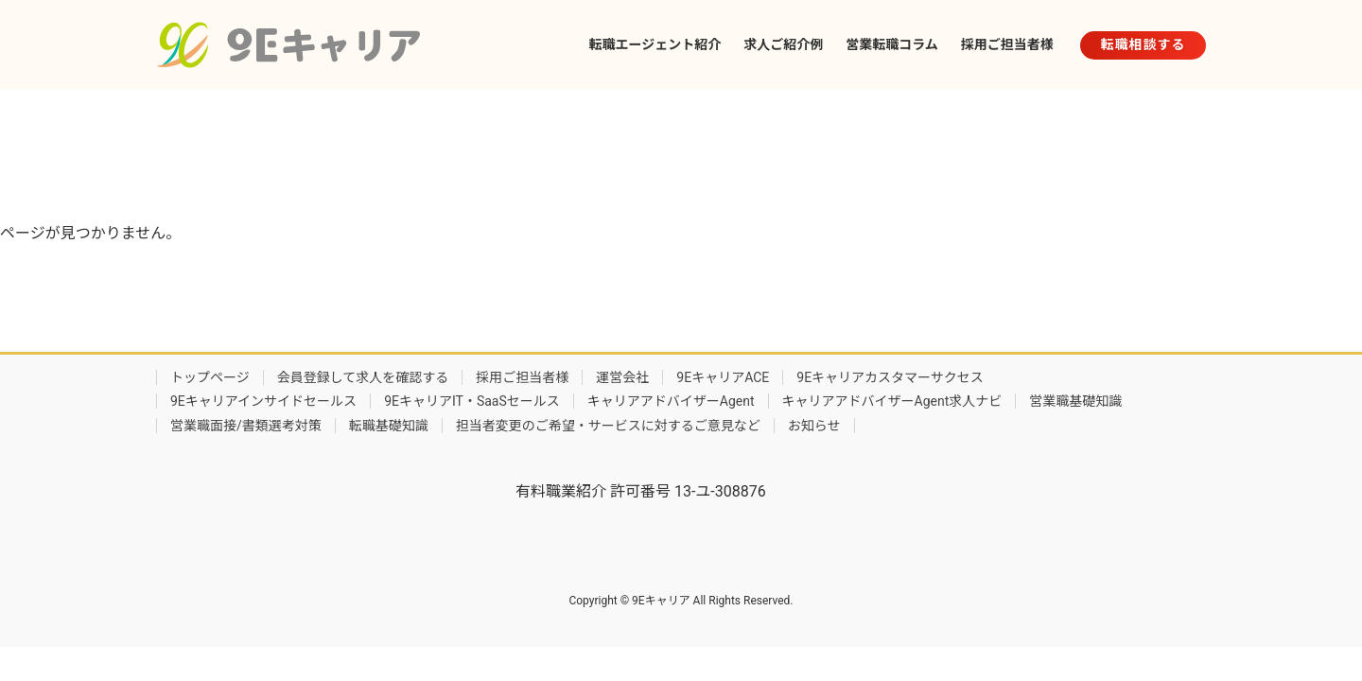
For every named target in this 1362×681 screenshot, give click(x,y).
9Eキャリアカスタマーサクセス (890, 377)
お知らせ (814, 425)
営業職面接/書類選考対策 (246, 425)
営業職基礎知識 (1075, 401)
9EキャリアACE (722, 377)
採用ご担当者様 (522, 377)
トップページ (210, 377)
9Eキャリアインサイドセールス (263, 401)
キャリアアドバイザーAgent (671, 401)
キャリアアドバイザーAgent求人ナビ (892, 401)
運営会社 (622, 377)
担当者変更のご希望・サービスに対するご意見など (608, 425)
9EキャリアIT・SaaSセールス (472, 401)
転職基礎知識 (388, 425)
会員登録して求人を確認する (363, 377)
